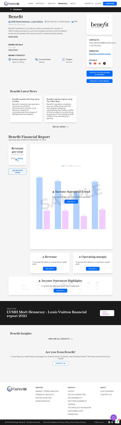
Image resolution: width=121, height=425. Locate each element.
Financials (63, 4)
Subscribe (110, 4)
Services (40, 4)
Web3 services (43, 401)
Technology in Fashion (79, 408)
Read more (13, 37)
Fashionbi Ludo (75, 411)
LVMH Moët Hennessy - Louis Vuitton (27, 22)
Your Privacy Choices (78, 422)
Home (30, 4)
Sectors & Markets (77, 401)
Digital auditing (44, 398)
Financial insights (45, 395)
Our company (107, 391)
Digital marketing (77, 395)
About (73, 4)
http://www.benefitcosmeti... (100, 54)
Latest (71, 391)
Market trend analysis (47, 391)
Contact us (60, 363)
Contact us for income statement (99, 74)
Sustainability (75, 398)
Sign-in (98, 4)
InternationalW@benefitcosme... (99, 43)
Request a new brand (99, 81)
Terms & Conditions (50, 422)
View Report (105, 313)
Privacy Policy (64, 422)
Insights (51, 4)
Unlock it (20, 159)
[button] (113, 417)
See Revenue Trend (17, 172)
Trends (71, 404)
